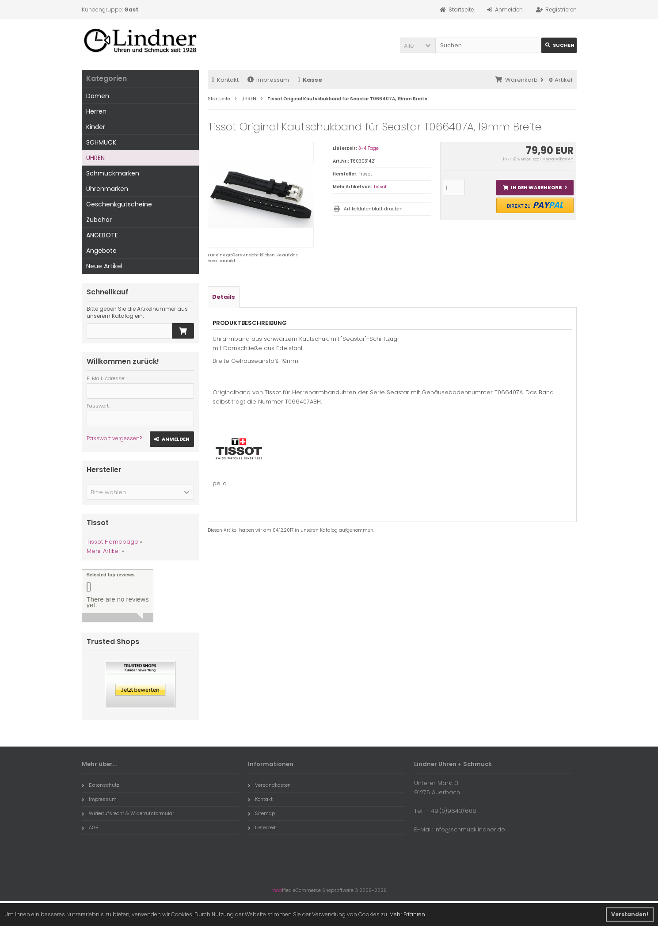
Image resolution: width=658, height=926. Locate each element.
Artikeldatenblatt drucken (373, 209)
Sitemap (261, 813)
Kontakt (225, 80)
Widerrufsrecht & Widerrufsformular (128, 813)
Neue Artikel (104, 266)
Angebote (101, 250)
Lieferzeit (262, 827)
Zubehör (99, 219)
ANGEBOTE (102, 235)
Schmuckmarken (112, 173)
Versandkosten (558, 159)
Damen (97, 95)
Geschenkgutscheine (119, 204)
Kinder (95, 126)
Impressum (268, 80)
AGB (90, 827)
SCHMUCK (101, 142)
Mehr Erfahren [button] (407, 914)
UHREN (95, 157)
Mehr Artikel (103, 551)
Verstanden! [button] (629, 914)
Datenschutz (100, 785)
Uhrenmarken (107, 188)
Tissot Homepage (112, 541)
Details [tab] (223, 297)
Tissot (380, 186)
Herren (96, 111)
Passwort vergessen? (114, 438)
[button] (417, 45)
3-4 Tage (368, 148)
